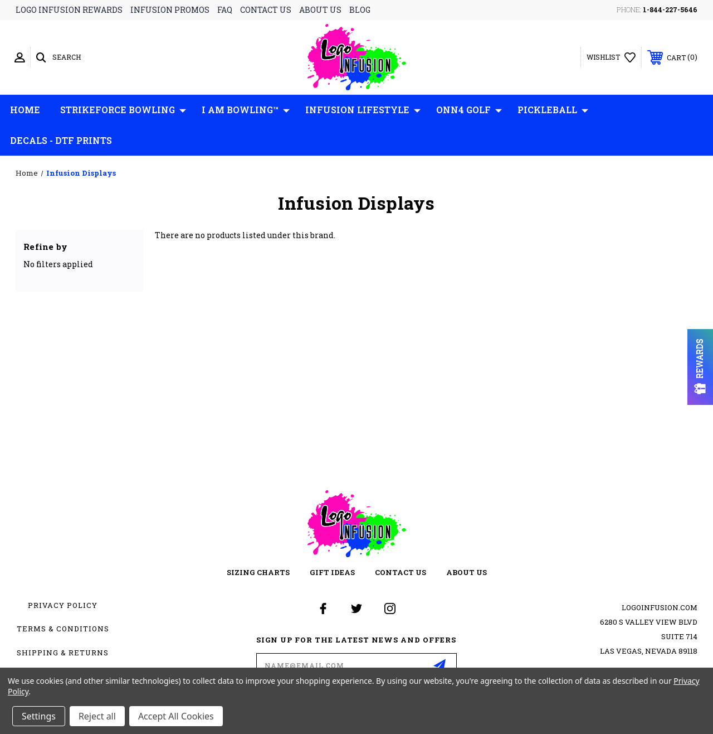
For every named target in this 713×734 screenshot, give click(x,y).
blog (359, 9)
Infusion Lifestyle (363, 110)
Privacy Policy (62, 605)
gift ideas (332, 572)
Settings (39, 716)
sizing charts (258, 572)
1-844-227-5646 (670, 9)
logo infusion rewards (69, 9)
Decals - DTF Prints (61, 140)
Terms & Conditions (63, 629)
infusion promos (169, 9)
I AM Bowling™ (246, 110)
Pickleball (552, 110)
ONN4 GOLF (469, 110)
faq (224, 9)
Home (25, 109)
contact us (265, 9)
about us (320, 9)
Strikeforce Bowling (123, 110)
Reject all (97, 716)
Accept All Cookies (176, 716)
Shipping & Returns (63, 653)
